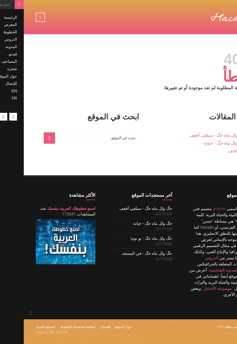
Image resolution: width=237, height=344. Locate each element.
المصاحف (213, 150)
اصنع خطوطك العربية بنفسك (48, 208)
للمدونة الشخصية (199, 270)
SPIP (196, 326)
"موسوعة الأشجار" (194, 288)
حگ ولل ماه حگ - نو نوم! (127, 238)
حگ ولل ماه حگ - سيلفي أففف (194, 135)
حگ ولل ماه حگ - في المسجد (123, 253)
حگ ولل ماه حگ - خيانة (201, 143)
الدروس (188, 257)
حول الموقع (99, 326)
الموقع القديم (21, 326)
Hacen (196, 208)
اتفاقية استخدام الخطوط (54, 326)
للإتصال (81, 326)
